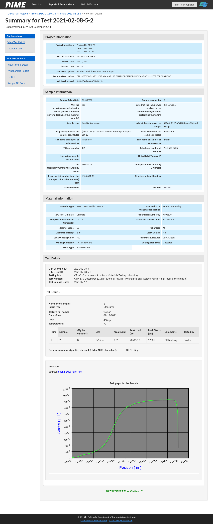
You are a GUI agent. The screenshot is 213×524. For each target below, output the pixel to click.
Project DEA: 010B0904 (43, 13)
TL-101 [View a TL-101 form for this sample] (11, 77)
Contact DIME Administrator (94, 520)
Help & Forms (89, 4)
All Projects (22, 13)
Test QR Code (14, 48)
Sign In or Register (184, 4)
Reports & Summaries (61, 4)
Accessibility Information (120, 520)
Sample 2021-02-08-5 (70, 13)
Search (37, 4)
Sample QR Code (16, 83)
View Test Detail (16, 42)
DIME (11, 13)
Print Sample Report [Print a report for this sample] (18, 70)
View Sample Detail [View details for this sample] (17, 64)
